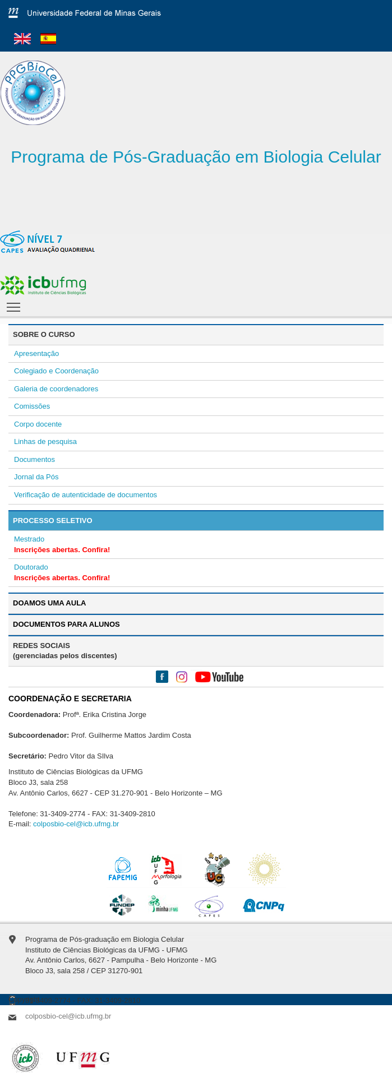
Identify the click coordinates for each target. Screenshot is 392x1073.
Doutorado (31, 567)
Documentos (34, 459)
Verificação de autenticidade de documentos (85, 495)
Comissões (32, 406)
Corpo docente (38, 424)
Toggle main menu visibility (14, 303)
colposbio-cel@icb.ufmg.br (76, 824)
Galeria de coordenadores (56, 389)
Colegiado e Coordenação (56, 371)
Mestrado (29, 539)
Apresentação (36, 353)
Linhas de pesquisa (45, 441)
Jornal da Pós (36, 477)
